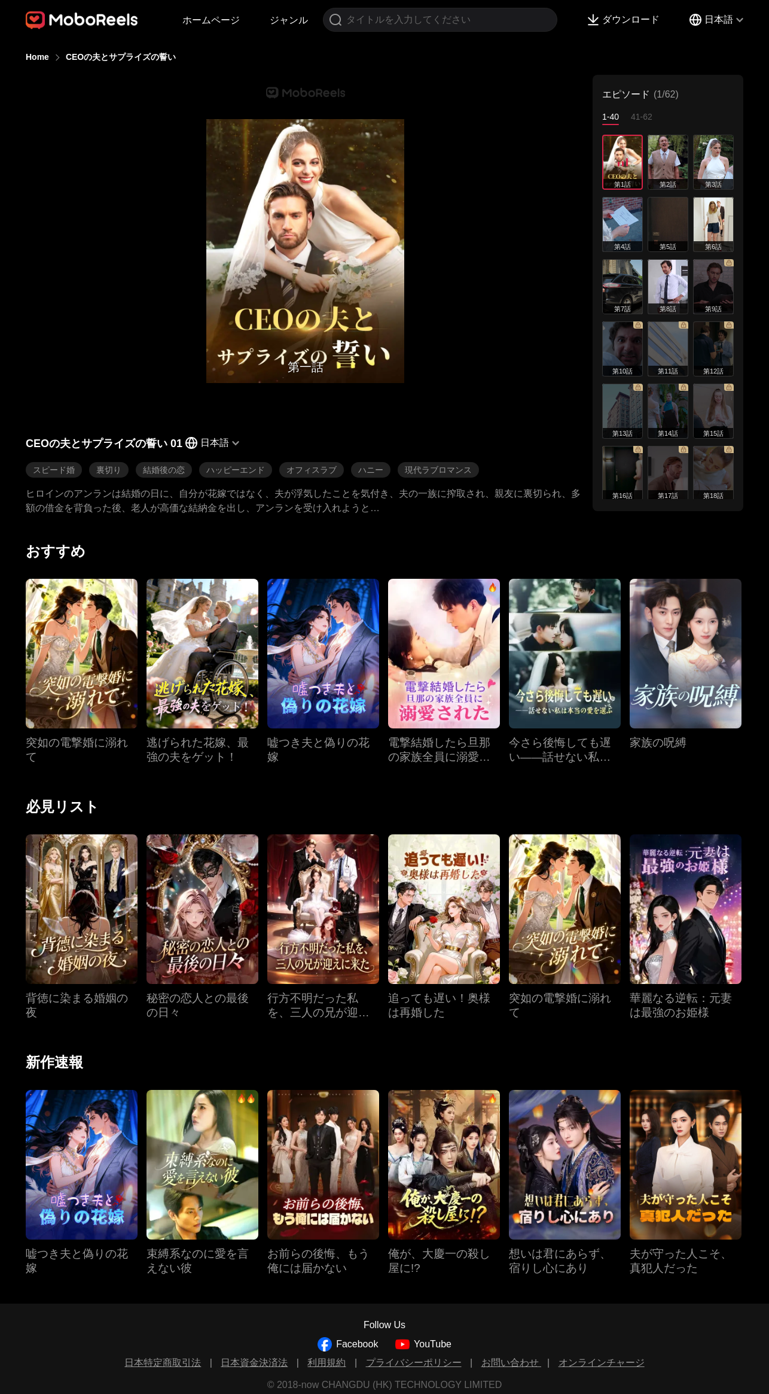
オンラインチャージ (602, 1362)
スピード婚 (54, 470)
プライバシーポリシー (414, 1362)
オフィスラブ (311, 470)
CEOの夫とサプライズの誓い (121, 57)
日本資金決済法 (254, 1362)
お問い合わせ (511, 1362)
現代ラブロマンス (438, 470)
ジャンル (289, 20)
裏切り (108, 470)
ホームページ (211, 20)
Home (37, 57)
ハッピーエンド (235, 470)
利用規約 (326, 1362)
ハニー (370, 470)
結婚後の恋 (164, 470)
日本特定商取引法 (162, 1362)
